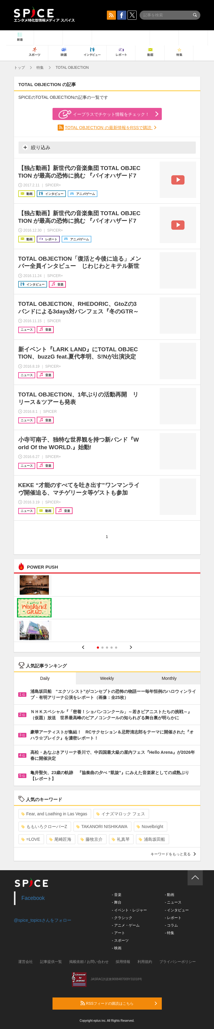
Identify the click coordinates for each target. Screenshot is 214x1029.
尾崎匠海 (60, 839)
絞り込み (36, 147)
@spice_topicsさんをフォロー (42, 920)
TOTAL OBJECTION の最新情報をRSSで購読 (109, 127)
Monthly (169, 678)
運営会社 (25, 962)
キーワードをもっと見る (173, 854)
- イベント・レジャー (129, 910)
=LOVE (30, 839)
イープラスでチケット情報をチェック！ (104, 114)
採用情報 (123, 962)
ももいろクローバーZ (44, 826)
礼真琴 (121, 839)
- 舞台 (116, 902)
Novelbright (150, 826)
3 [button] (107, 647)
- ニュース (173, 902)
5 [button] (116, 647)
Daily (44, 678)
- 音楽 (116, 895)
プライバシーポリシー (177, 962)
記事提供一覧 (51, 962)
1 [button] (98, 647)
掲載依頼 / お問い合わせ (89, 962)
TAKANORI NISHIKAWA (101, 826)
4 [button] (111, 647)
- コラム (171, 925)
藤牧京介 (91, 839)
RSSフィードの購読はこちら (118, 1003)
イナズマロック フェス (120, 813)
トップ (19, 67)
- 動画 (169, 895)
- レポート (173, 918)
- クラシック (122, 918)
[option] (107, 608)
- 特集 (169, 933)
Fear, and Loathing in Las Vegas (54, 813)
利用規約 (145, 962)
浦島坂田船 (152, 839)
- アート (118, 933)
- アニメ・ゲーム (126, 925)
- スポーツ (120, 940)
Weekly (107, 678)
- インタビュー (177, 910)
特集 (40, 67)
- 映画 (116, 948)
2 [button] (102, 647)
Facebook (33, 898)
